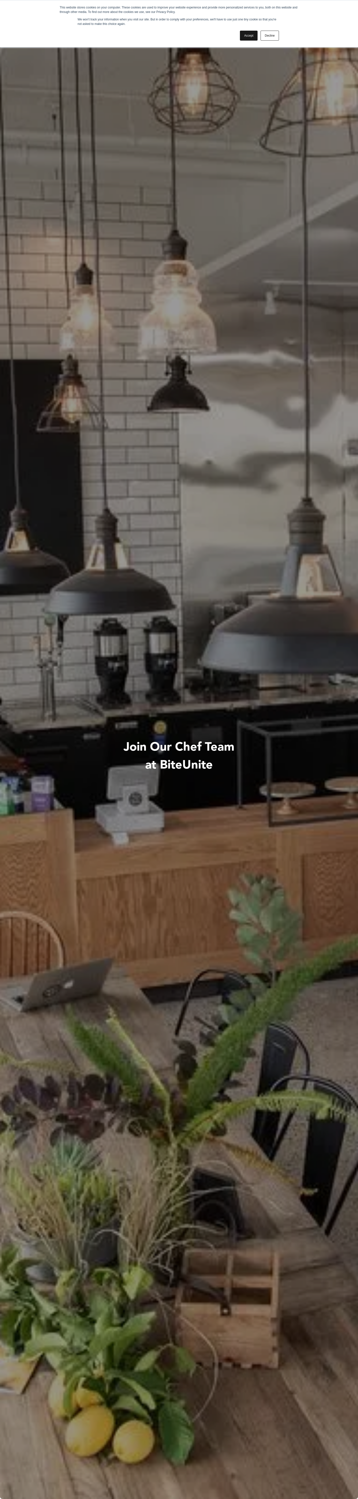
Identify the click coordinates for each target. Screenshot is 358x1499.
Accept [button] (248, 35)
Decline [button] (270, 35)
